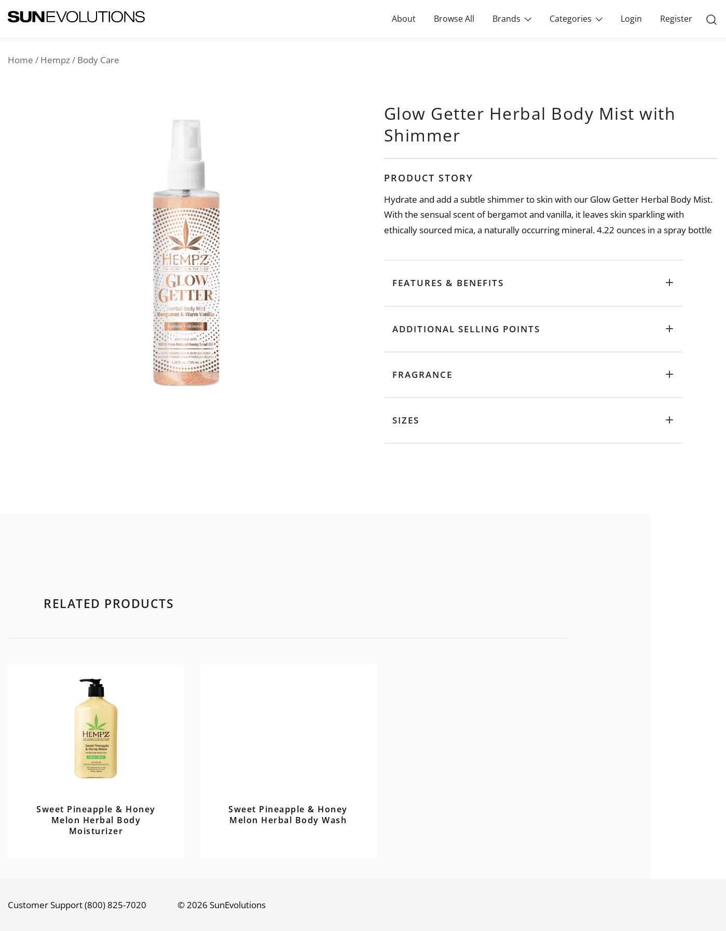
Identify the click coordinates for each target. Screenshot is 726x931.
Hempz (55, 60)
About (404, 18)
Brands (506, 18)
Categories (571, 18)
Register (676, 18)
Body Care (98, 60)
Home (20, 60)
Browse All (454, 18)
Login (631, 18)
